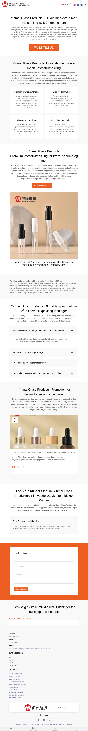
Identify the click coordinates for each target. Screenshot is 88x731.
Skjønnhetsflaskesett (16, 692)
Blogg (70, 724)
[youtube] (74, 5)
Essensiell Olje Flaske (16, 682)
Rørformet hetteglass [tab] (42, 185)
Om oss (11, 660)
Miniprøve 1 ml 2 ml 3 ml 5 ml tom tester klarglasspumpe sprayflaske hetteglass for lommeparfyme (44, 263)
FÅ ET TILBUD (44, 47)
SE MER (18, 467)
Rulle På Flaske (14, 679)
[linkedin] (81, 5)
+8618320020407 (14, 636)
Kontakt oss (55, 729)
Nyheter (11, 663)
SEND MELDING (21, 589)
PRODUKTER (33, 729)
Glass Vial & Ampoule (16, 695)
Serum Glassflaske (15, 674)
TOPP (77, 729)
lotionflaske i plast (15, 698)
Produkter (12, 657)
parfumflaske (13, 687)
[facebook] (78, 5)
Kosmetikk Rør (14, 690)
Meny (11, 729)
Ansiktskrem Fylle (15, 676)
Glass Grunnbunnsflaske (17, 684)
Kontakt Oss (13, 665)
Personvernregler (63, 724)
